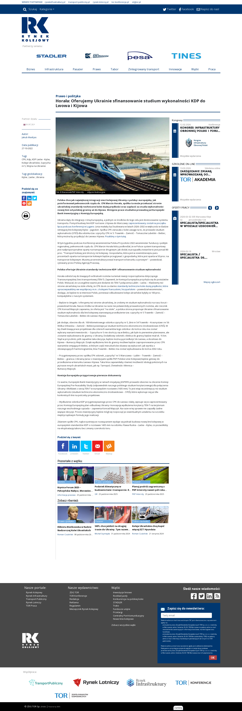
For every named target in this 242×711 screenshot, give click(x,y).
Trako (116, 605)
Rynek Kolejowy (34, 592)
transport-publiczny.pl (79, 2)
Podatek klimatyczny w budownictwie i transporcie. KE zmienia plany (112, 490)
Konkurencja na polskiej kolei (128, 599)
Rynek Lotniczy (33, 602)
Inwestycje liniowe (122, 592)
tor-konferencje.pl (120, 2)
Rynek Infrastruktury (36, 595)
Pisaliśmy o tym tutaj (115, 236)
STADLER (117, 602)
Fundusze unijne (121, 609)
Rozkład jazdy (120, 595)
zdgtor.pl (136, 2)
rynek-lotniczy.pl (101, 2)
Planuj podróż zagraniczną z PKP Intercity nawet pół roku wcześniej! (148, 490)
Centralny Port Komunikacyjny (128, 615)
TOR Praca (31, 605)
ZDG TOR (74, 592)
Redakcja (74, 599)
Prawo (97, 69)
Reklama (74, 602)
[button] (210, 213)
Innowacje (175, 69)
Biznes (31, 69)
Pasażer (78, 69)
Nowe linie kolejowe (123, 618)
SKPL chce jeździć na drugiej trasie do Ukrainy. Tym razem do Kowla (111, 529)
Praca (211, 69)
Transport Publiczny (36, 599)
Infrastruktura (54, 69)
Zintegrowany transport (143, 69)
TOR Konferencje (78, 595)
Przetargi (117, 612)
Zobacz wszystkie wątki (123, 624)
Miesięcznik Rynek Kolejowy (84, 609)
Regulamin (75, 605)
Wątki (195, 69)
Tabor (115, 69)
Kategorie (46, 9)
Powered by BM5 (54, 707)
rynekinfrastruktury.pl (55, 2)
